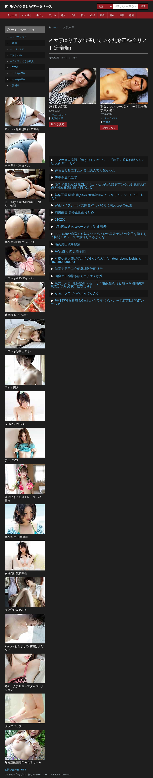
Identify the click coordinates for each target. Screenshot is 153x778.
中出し (40, 15)
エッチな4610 (17, 73)
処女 (63, 15)
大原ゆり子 (57, 118)
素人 (82, 15)
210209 (60, 219)
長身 (102, 15)
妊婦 (92, 15)
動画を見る (58, 124)
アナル (52, 15)
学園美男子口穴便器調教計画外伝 (79, 269)
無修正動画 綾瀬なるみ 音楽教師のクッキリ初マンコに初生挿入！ (97, 196)
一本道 (13, 43)
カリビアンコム (18, 37)
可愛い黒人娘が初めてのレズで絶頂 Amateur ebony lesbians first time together (96, 260)
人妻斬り (14, 85)
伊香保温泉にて (66, 177)
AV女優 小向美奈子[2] (70, 251)
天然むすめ (16, 55)
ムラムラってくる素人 (22, 61)
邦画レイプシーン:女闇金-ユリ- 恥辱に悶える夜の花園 (93, 205)
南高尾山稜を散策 (67, 244)
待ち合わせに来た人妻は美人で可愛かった (85, 170)
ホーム (55, 27)
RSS (23, 769)
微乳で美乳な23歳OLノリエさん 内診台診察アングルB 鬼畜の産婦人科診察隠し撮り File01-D (98, 186)
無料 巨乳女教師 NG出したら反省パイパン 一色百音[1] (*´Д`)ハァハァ (97, 302)
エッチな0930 (17, 79)
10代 (73, 15)
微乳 (131, 15)
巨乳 (122, 15)
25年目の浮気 (58, 106)
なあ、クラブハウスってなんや (77, 293)
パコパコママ (59, 114)
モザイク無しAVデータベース (31, 6)
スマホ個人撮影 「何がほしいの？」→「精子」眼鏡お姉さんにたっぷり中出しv (98, 161)
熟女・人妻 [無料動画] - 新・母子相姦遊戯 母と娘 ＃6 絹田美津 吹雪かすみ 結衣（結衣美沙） (97, 284)
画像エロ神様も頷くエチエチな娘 (79, 276)
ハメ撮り (26, 15)
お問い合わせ (12, 769)
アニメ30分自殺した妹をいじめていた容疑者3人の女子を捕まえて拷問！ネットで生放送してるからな (98, 235)
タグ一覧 (12, 15)
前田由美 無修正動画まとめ (74, 212)
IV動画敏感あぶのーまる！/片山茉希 (81, 226)
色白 (112, 15)
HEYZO (14, 67)
